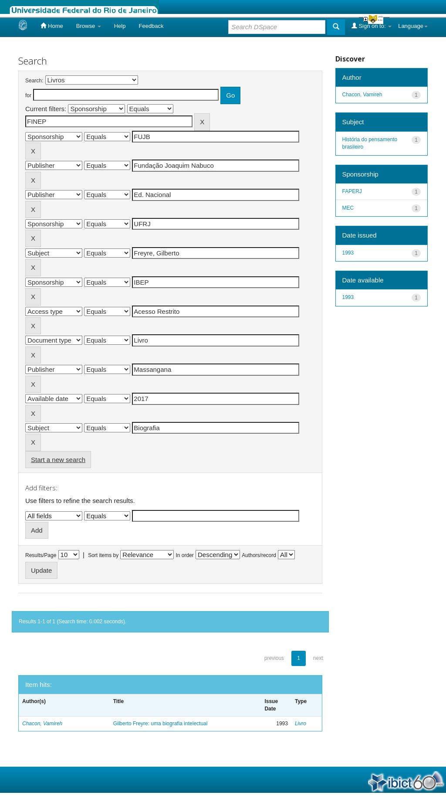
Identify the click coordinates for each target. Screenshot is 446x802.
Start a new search (58, 459)
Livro (300, 723)
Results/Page (40, 555)
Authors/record (259, 555)
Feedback (151, 26)
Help (120, 26)
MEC (348, 208)
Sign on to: (371, 25)
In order (185, 555)
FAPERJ (352, 191)
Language (413, 26)
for (28, 95)
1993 (348, 253)
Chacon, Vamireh (42, 723)
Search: (34, 81)
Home (52, 25)
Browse (88, 26)
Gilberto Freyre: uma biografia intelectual (160, 723)
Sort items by (103, 555)
